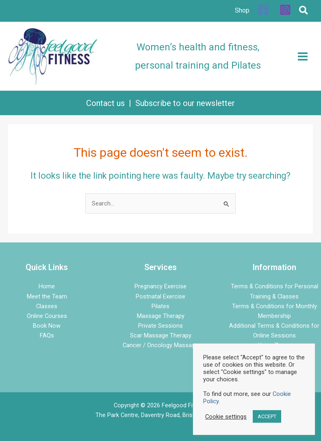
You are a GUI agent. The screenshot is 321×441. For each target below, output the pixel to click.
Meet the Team (47, 296)
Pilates (160, 306)
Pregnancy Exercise (160, 286)
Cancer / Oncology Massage (160, 345)
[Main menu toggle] (303, 56)
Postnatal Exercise (160, 296)
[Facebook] (263, 9)
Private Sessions (160, 325)
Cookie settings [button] (226, 416)
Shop (242, 10)
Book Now (47, 325)
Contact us (105, 103)
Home (47, 286)
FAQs (47, 335)
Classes (46, 306)
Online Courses (47, 316)
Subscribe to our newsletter (185, 103)
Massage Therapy (160, 316)
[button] (304, 11)
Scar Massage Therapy (160, 335)
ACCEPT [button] (267, 416)
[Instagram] (285, 9)
